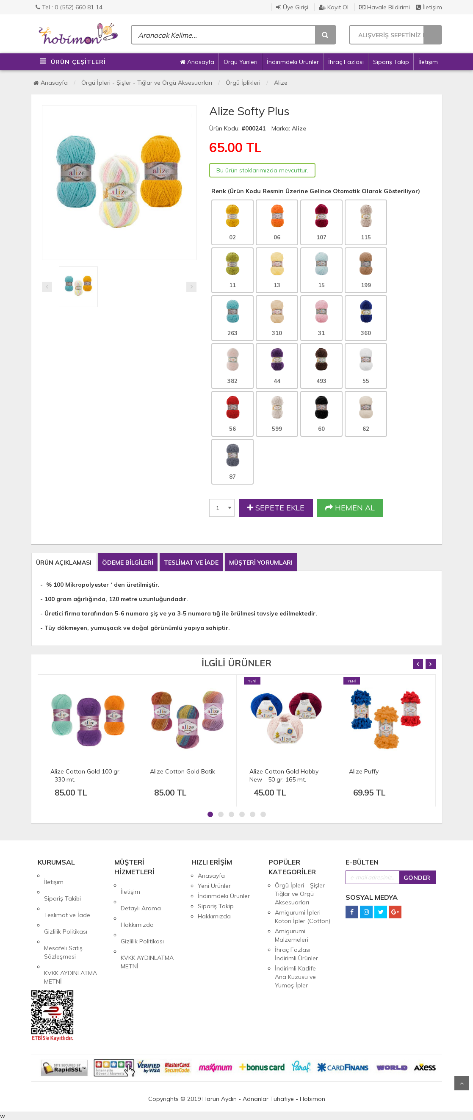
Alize (281, 82)
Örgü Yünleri (240, 62)
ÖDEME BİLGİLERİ (127, 562)
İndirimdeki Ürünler (293, 62)
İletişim (429, 7)
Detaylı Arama (141, 895)
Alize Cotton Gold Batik (182, 771)
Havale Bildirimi (384, 7)
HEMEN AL (350, 508)
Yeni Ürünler (214, 886)
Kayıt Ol (334, 7)
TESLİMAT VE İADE (191, 562)
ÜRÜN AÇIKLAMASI (63, 562)
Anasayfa (197, 62)
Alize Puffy (364, 771)
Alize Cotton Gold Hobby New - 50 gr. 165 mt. (283, 775)
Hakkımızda (137, 905)
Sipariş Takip (391, 62)
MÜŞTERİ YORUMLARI (261, 562)
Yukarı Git (461, 1083)
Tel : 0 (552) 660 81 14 (69, 7)
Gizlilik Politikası (65, 906)
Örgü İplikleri (243, 82)
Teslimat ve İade (67, 896)
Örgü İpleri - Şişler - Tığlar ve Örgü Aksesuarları (146, 82)
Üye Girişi (292, 7)
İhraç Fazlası (346, 62)
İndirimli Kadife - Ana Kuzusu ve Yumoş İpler (297, 977)
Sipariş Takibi (62, 886)
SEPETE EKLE (275, 508)
